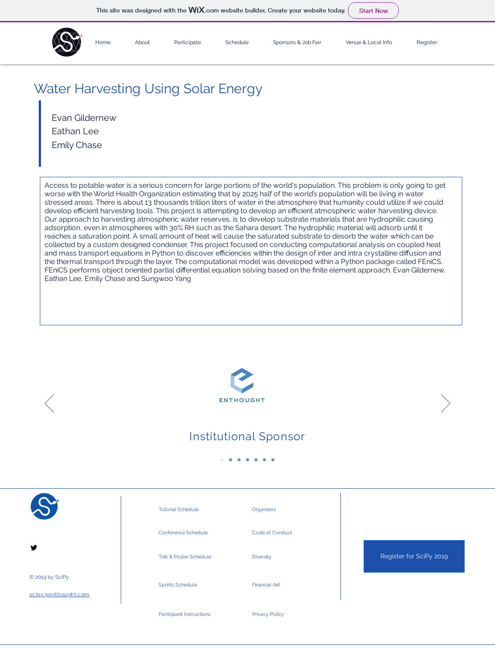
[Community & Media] (272, 460)
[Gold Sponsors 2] (247, 460)
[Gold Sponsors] (239, 460)
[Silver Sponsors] (256, 460)
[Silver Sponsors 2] (264, 460)
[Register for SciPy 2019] (414, 556)
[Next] (445, 404)
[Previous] (49, 404)
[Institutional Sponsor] (222, 460)
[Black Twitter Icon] (33, 547)
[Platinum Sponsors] (230, 460)
